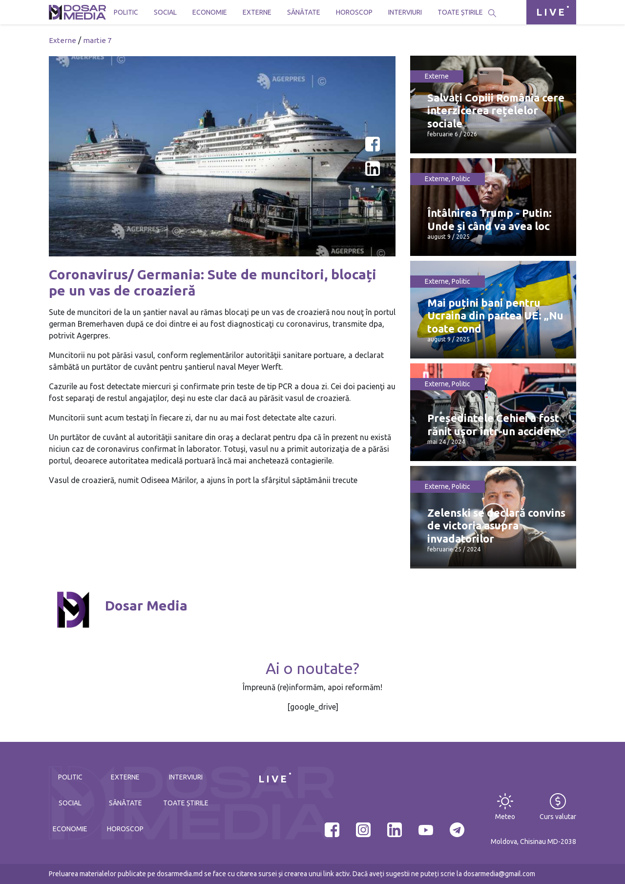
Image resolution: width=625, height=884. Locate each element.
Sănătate (303, 12)
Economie (209, 12)
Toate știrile (460, 12)
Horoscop (354, 12)
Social (165, 12)
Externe (257, 12)
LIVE (551, 12)
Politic (126, 12)
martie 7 (97, 40)
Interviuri (405, 12)
